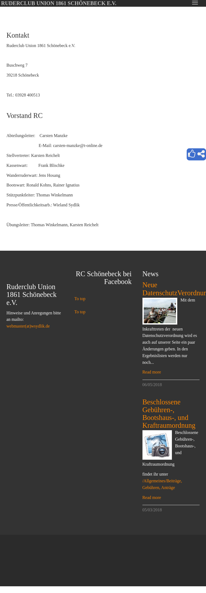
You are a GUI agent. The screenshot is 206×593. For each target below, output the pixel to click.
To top (79, 298)
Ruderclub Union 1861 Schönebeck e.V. (58, 3)
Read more (151, 372)
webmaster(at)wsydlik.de (28, 326)
